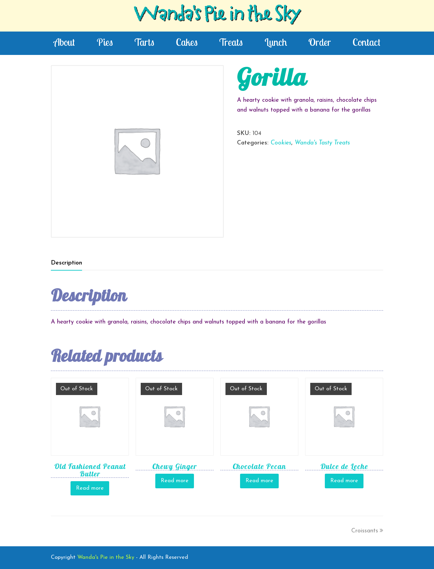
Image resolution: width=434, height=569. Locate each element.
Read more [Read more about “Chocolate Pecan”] (259, 481)
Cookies (281, 143)
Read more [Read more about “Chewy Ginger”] (175, 481)
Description (66, 263)
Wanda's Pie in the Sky (217, 15)
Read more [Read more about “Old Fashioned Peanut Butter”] (90, 488)
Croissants (367, 531)
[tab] (66, 263)
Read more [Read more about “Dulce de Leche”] (344, 481)
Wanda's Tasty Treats (322, 143)
